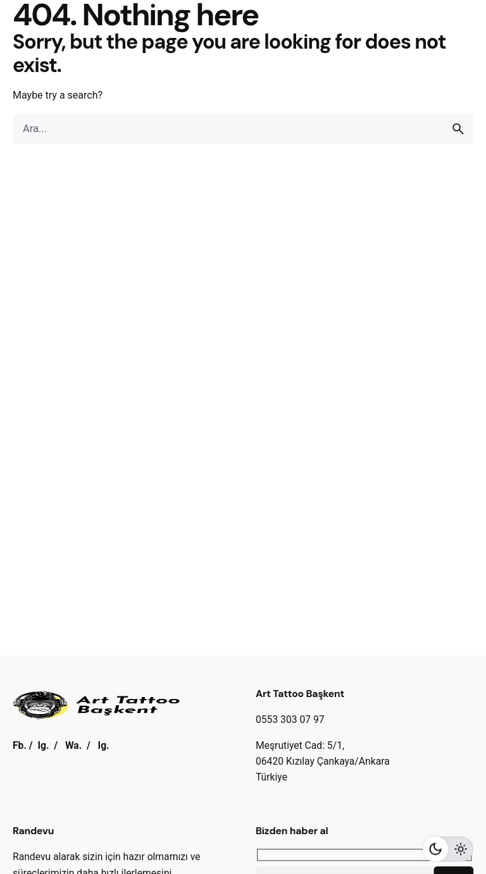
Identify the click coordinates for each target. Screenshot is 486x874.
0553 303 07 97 (290, 719)
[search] (458, 129)
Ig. (43, 745)
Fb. (20, 745)
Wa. (73, 745)
